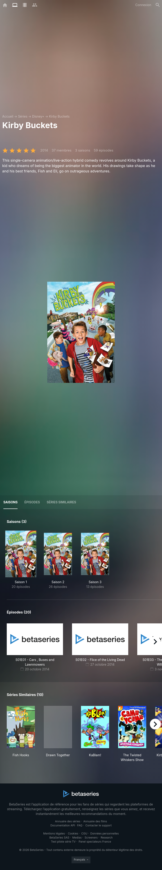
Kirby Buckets (59, 116)
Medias (76, 837)
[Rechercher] (157, 5)
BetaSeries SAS (59, 837)
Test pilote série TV (63, 841)
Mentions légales (54, 833)
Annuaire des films (95, 821)
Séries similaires (61, 502)
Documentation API (62, 825)
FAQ (79, 825)
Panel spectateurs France (95, 841)
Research (106, 837)
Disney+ (38, 116)
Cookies (73, 833)
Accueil (7, 116)
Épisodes (32, 502)
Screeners (91, 837)
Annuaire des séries (67, 821)
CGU (84, 833)
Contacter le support (99, 825)
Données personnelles (104, 833)
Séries (22, 116)
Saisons (10, 502)
